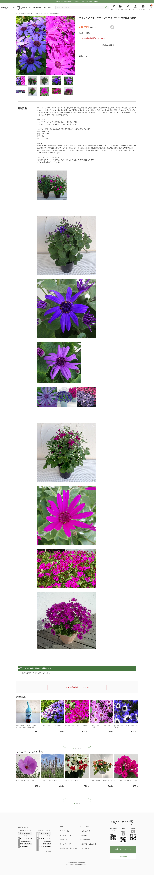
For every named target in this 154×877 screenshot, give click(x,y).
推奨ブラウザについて (88, 844)
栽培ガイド (63, 840)
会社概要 (84, 835)
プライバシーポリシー (67, 844)
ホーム (62, 826)
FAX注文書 (123, 856)
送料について (83, 56)
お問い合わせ (85, 840)
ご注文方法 (85, 826)
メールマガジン (86, 848)
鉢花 (17, 13)
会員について (85, 831)
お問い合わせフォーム (123, 849)
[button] (89, 746)
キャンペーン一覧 (66, 835)
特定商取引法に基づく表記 (68, 848)
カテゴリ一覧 (64, 831)
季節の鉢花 (23, 13)
